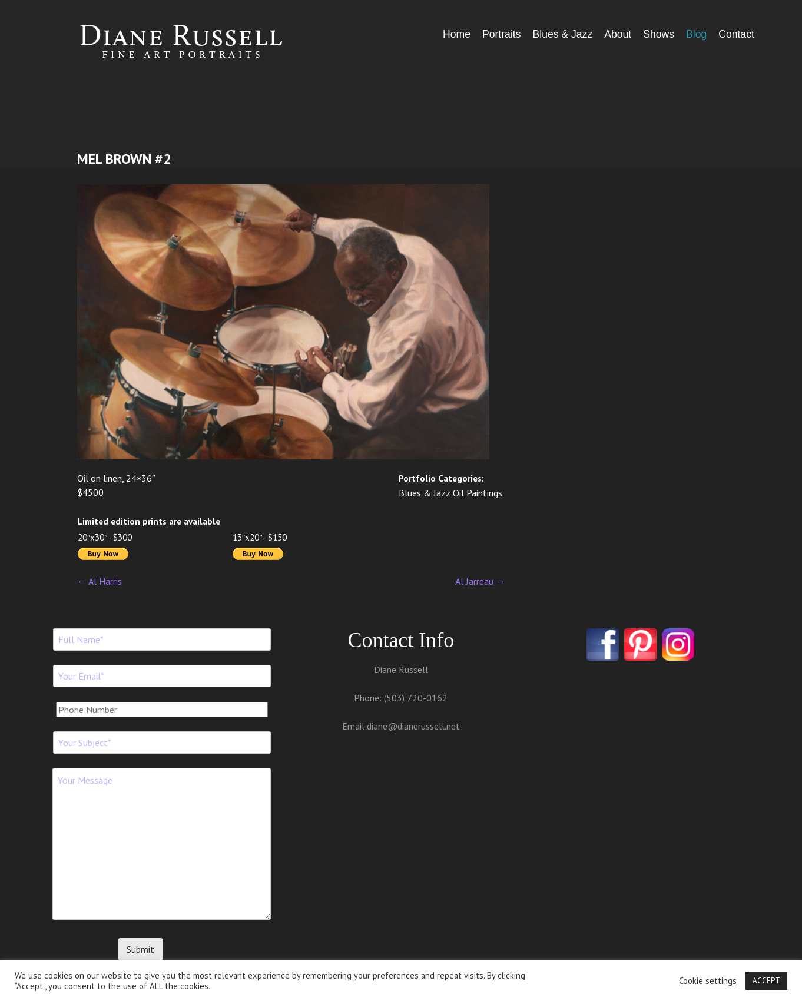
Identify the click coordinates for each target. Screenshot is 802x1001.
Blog (696, 34)
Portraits (501, 34)
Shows (658, 34)
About (617, 34)
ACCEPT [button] (766, 981)
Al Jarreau (480, 581)
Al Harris (99, 581)
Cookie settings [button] (708, 981)
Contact (736, 34)
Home (456, 34)
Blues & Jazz (562, 34)
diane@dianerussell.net (413, 726)
